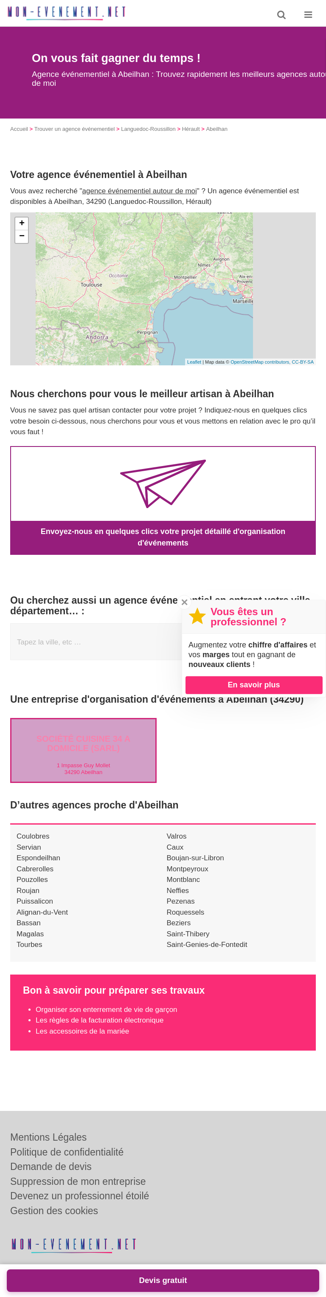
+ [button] (22, 224)
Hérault (191, 129)
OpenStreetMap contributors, (261, 362)
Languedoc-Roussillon (148, 129)
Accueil (19, 129)
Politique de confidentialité (67, 1152)
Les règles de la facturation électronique (99, 1020)
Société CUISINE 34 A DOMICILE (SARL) (84, 743)
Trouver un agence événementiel (74, 129)
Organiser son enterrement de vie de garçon (106, 1010)
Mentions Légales (48, 1137)
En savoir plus (254, 685)
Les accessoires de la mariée (82, 1031)
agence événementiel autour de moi (139, 191)
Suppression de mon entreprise (78, 1181)
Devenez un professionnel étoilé (79, 1195)
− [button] (22, 236)
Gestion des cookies (54, 1210)
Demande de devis (51, 1166)
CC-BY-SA (303, 362)
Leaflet (194, 362)
